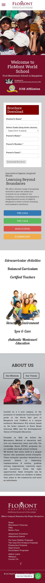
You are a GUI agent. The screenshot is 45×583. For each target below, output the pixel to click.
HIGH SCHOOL (22, 228)
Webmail (12, 556)
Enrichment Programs (18, 550)
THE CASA (22, 220)
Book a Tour (13, 530)
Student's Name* (22, 121)
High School (14, 548)
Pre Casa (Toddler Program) (20, 540)
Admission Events (16, 536)
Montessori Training (17, 525)
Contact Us (13, 559)
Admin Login (14, 554)
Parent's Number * (22, 146)
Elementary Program (17, 545)
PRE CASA (22, 213)
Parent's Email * (22, 154)
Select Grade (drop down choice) (22, 129)
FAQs (10, 527)
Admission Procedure (18, 534)
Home (11, 522)
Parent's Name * (22, 137)
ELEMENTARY (22, 236)
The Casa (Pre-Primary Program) (23, 542)
